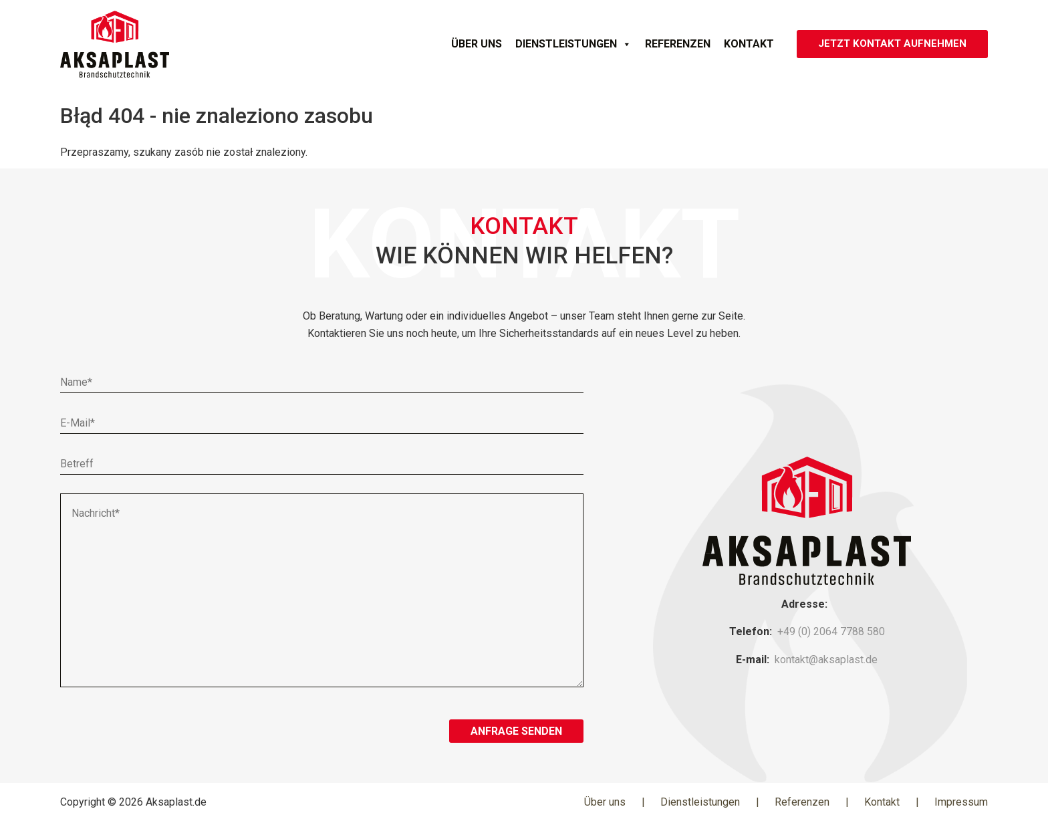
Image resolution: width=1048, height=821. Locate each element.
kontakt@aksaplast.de (826, 659)
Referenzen (672, 43)
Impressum (961, 802)
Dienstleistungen (568, 44)
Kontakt (743, 43)
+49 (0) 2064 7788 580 (831, 631)
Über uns (471, 43)
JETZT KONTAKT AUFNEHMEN (889, 43)
